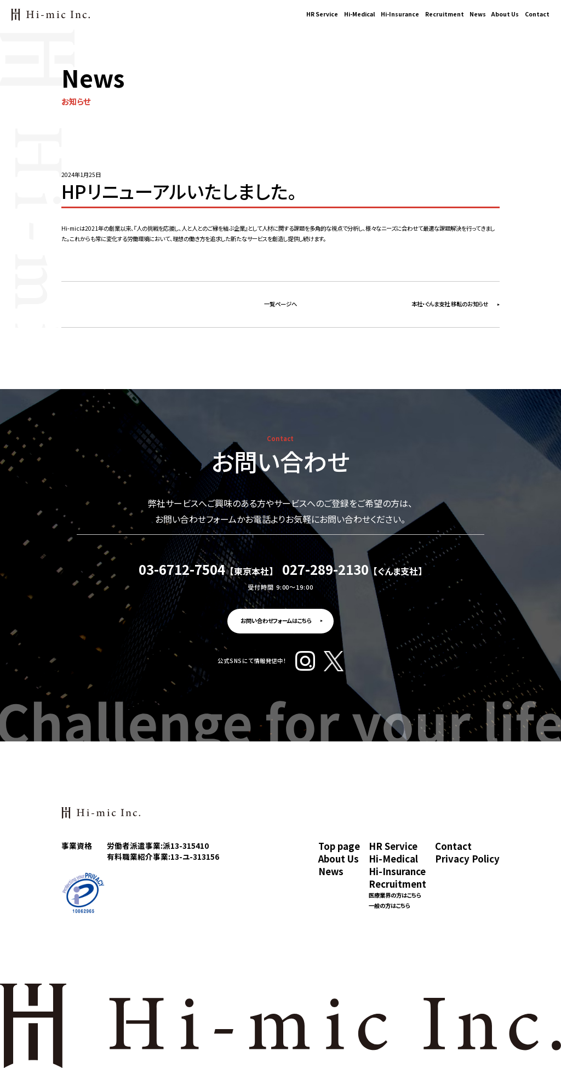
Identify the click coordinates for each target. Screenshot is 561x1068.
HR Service (322, 14)
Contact (537, 14)
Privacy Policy (467, 859)
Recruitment (444, 14)
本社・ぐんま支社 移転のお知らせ (449, 304)
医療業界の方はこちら (395, 895)
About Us (505, 14)
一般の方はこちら (389, 906)
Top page (339, 846)
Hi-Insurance (400, 14)
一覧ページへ (280, 304)
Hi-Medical (359, 14)
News (478, 14)
